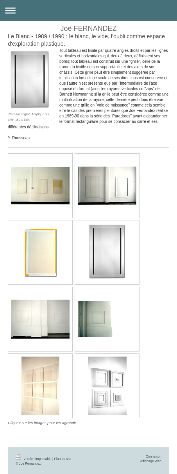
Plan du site (62, 459)
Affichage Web (150, 461)
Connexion (153, 456)
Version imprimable (34, 459)
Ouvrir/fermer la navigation (88, 10)
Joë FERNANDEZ (88, 28)
